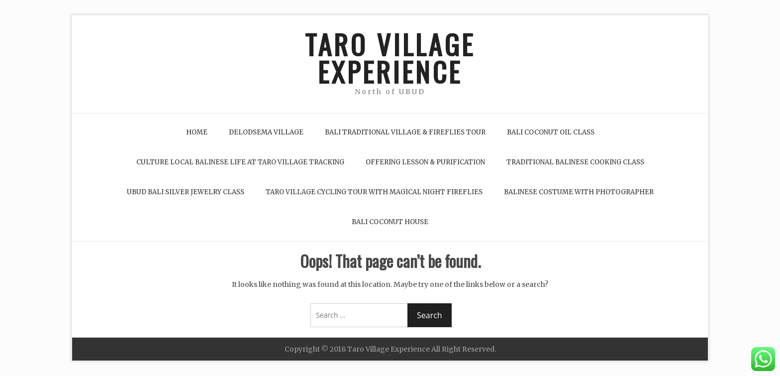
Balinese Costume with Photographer (579, 192)
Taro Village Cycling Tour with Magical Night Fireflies (374, 192)
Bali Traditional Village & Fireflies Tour (405, 132)
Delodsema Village (266, 132)
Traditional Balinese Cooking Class (575, 162)
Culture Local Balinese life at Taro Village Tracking (240, 162)
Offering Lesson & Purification (425, 162)
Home (196, 132)
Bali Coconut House (390, 222)
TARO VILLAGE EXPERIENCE (390, 57)
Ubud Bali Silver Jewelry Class (185, 192)
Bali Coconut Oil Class (550, 132)
